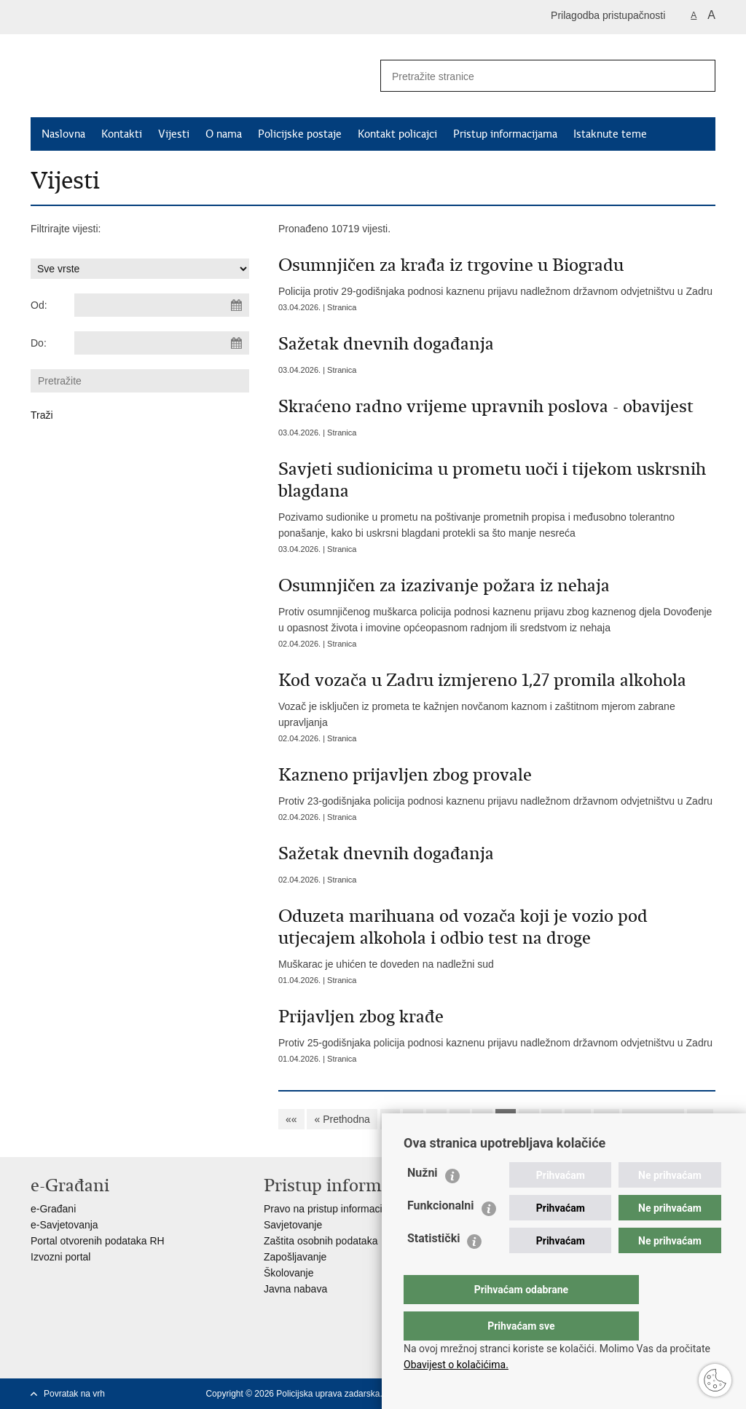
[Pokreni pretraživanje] (698, 75)
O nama (223, 134)
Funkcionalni (440, 1235)
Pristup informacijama (505, 134)
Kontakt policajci (397, 134)
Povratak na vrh (74, 1394)
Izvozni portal (60, 1257)
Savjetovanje (293, 1225)
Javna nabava (295, 1289)
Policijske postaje (300, 134)
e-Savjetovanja (64, 1225)
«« (291, 1119)
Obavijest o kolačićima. (456, 1364)
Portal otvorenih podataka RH (98, 1241)
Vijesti (173, 134)
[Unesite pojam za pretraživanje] (527, 76)
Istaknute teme (610, 134)
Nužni (422, 1202)
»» (700, 1119)
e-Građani (53, 1209)
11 (607, 1119)
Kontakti (121, 134)
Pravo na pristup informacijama (334, 1209)
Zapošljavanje (295, 1257)
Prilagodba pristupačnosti (608, 15)
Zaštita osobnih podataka (320, 1241)
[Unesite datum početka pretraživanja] (161, 305)
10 (578, 1119)
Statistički (433, 1267)
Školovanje (289, 1273)
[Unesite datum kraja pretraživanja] (161, 343)
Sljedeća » (653, 1119)
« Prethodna (341, 1119)
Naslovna (63, 134)
